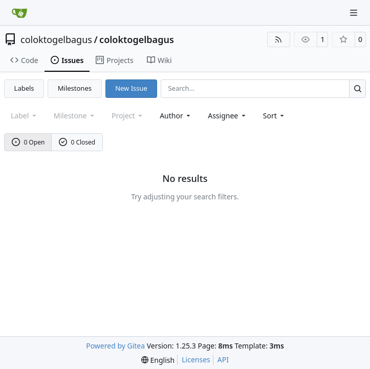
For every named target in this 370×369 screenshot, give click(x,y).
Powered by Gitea (115, 346)
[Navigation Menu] (354, 12)
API (223, 359)
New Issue (131, 88)
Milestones (75, 88)
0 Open (28, 142)
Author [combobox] (176, 115)
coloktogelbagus (56, 39)
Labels (24, 88)
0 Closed (77, 142)
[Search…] (357, 88)
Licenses (196, 359)
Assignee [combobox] (227, 115)
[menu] (274, 115)
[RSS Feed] (279, 39)
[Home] (19, 13)
